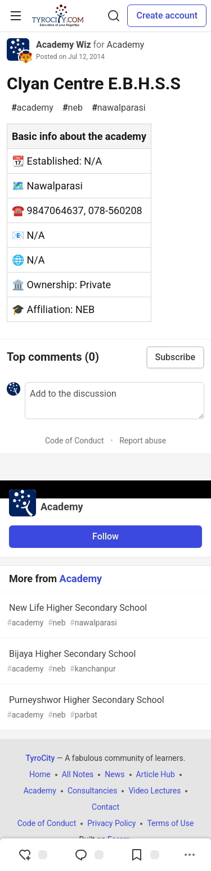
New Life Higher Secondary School (104, 615)
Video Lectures (154, 790)
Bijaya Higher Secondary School (104, 661)
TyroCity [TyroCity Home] (40, 758)
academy (32, 108)
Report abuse (142, 440)
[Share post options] (189, 854)
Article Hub (155, 774)
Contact (105, 806)
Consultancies (92, 790)
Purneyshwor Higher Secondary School (104, 708)
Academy (126, 44)
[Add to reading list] (144, 855)
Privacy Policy (111, 823)
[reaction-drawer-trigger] (32, 855)
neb (72, 108)
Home (40, 774)
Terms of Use (170, 823)
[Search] (113, 15)
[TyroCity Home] (58, 15)
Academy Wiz (63, 44)
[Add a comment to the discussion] (114, 401)
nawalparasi (119, 108)
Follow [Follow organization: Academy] (105, 536)
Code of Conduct (74, 440)
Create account (166, 15)
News (114, 774)
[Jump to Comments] (88, 855)
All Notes (78, 774)
